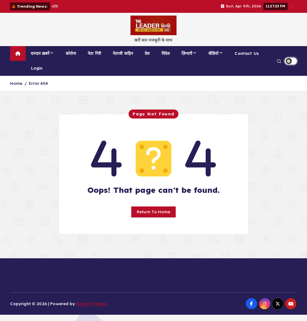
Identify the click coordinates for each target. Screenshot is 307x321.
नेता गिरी (94, 53)
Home (16, 83)
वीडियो (213, 53)
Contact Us (247, 53)
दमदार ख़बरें (40, 53)
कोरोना (71, 53)
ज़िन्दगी (186, 53)
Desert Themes (91, 303)
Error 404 (38, 83)
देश (147, 53)
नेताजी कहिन (123, 53)
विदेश (166, 53)
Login (37, 68)
